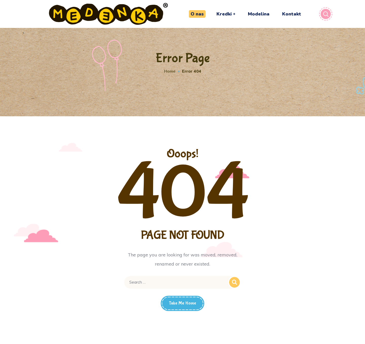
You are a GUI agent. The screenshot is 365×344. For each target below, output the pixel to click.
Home (170, 71)
